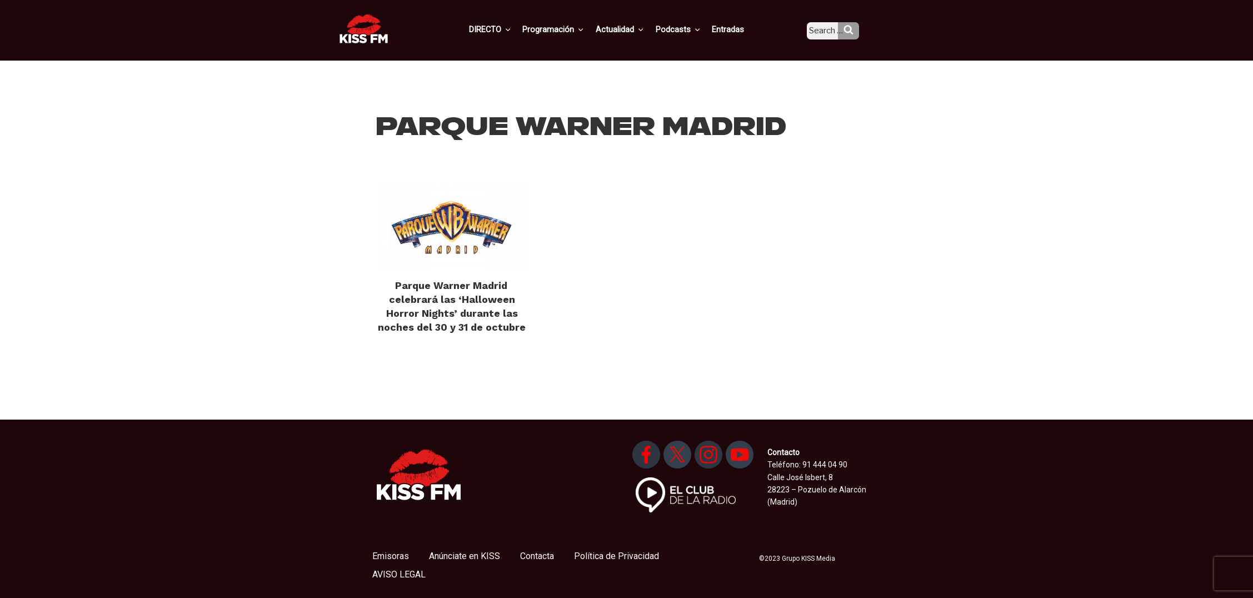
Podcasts (689, 29)
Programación (569, 29)
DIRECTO (508, 29)
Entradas (737, 29)
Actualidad (634, 29)
